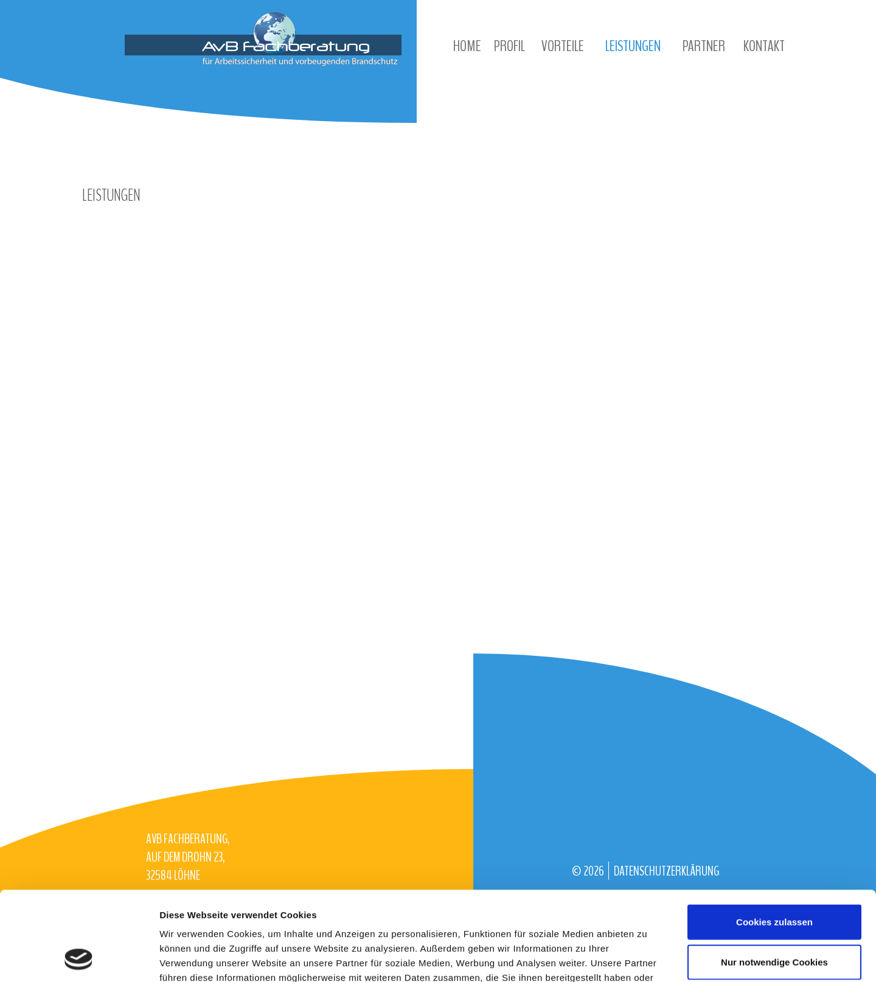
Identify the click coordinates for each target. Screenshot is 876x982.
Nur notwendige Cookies (774, 878)
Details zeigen (647, 958)
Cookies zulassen (774, 838)
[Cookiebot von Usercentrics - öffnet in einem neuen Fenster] (79, 958)
